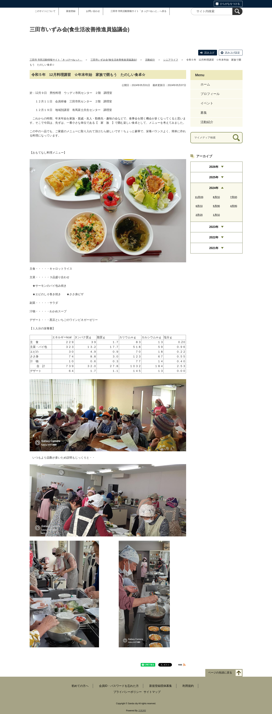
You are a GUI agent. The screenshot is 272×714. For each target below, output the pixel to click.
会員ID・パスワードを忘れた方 (119, 685)
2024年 (213, 187)
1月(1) (216, 214)
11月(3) (199, 197)
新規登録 (70, 11)
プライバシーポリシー (127, 691)
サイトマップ (152, 691)
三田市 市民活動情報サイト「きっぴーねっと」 (56, 59)
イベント (206, 103)
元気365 (142, 710)
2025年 (213, 177)
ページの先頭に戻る (220, 672)
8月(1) (216, 197)
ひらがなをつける (230, 3)
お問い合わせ (93, 11)
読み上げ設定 (232, 52)
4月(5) (233, 206)
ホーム (205, 84)
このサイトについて (45, 11)
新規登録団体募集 (160, 685)
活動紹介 (150, 59)
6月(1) (199, 206)
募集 (203, 112)
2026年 (213, 166)
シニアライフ (170, 59)
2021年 (213, 248)
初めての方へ (80, 685)
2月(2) (199, 214)
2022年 (213, 237)
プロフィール (210, 94)
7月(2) (233, 197)
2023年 (213, 226)
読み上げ (209, 52)
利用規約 (188, 685)
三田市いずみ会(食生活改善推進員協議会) (113, 59)
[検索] (237, 11)
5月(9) (216, 206)
